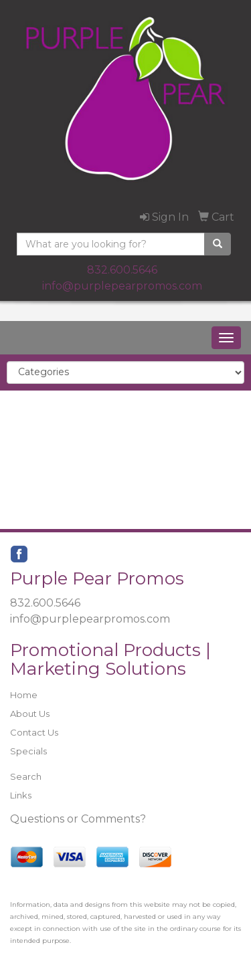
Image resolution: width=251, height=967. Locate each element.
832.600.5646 (122, 269)
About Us (30, 713)
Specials (28, 751)
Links (20, 795)
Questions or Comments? (78, 819)
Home (23, 694)
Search (25, 776)
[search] (217, 244)
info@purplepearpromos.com (122, 286)
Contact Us (34, 732)
